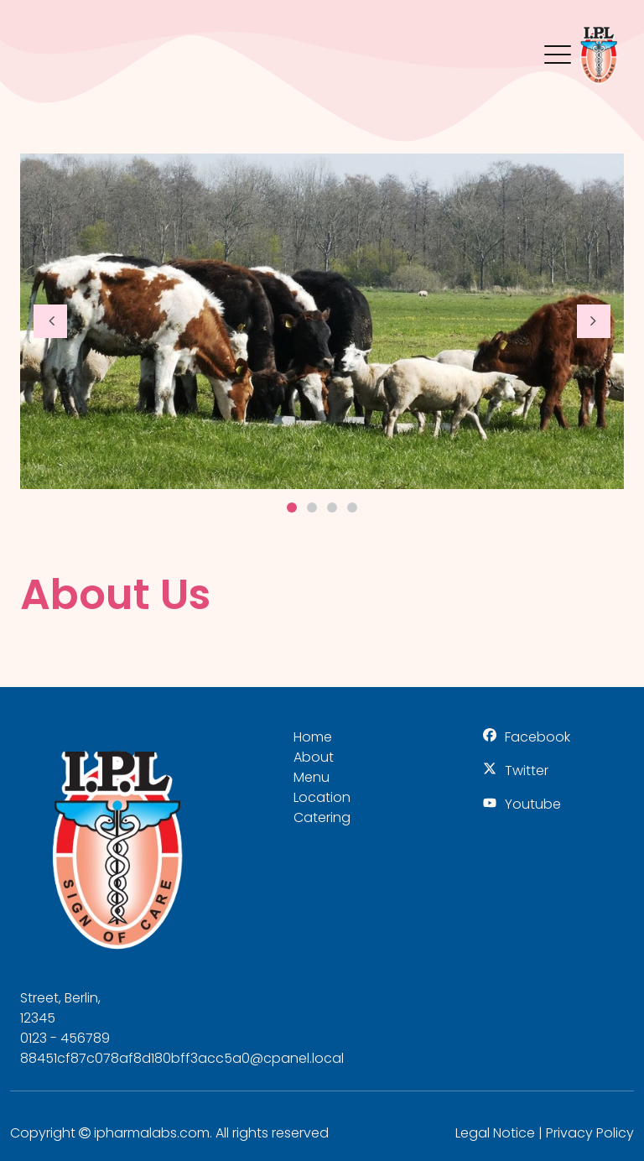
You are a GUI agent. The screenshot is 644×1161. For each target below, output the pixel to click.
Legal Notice (495, 1133)
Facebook (537, 737)
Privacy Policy (590, 1133)
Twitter (526, 770)
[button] (50, 321)
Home (312, 737)
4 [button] (352, 507)
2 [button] (312, 507)
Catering (322, 817)
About (313, 757)
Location (322, 797)
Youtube (533, 804)
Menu (557, 46)
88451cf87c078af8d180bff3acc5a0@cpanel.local (182, 1058)
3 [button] (332, 507)
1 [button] (292, 507)
